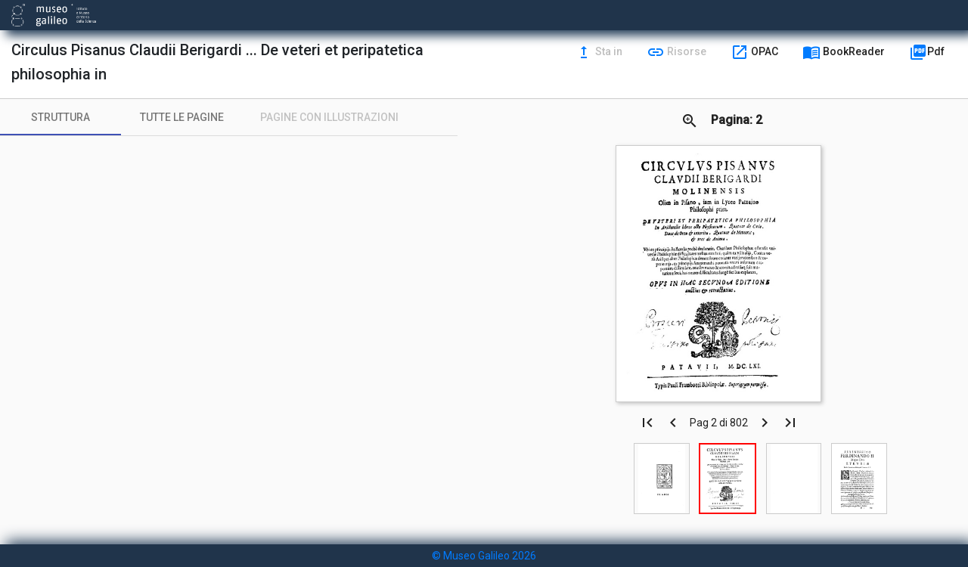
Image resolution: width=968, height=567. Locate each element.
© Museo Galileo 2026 (484, 556)
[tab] (60, 117)
